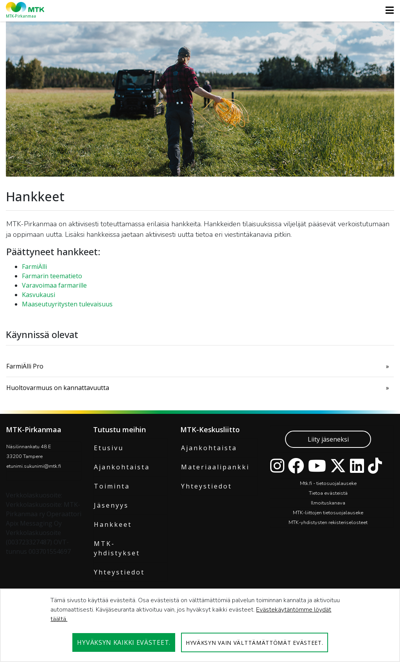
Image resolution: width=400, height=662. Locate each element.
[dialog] (200, 625)
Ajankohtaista (122, 467)
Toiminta (112, 486)
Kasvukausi (38, 294)
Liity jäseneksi (328, 439)
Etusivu (109, 448)
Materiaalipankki (215, 467)
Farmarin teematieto (52, 276)
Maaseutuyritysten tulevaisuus (67, 304)
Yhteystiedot (119, 572)
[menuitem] (200, 366)
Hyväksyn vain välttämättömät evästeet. (254, 642)
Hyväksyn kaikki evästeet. (123, 642)
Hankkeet (113, 524)
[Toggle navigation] (387, 10)
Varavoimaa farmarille (54, 285)
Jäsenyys (111, 505)
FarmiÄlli (34, 266)
